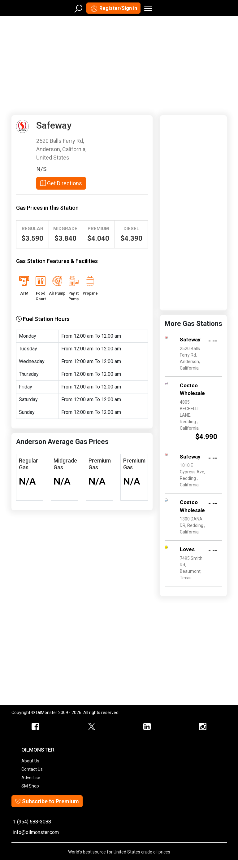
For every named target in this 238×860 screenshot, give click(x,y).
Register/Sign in (113, 9)
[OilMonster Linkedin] (147, 726)
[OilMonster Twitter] (91, 726)
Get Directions (61, 183)
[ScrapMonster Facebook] (35, 726)
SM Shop (30, 785)
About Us (30, 760)
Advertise (30, 777)
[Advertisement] (119, 64)
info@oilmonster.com (36, 832)
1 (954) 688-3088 (32, 822)
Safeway (190, 339)
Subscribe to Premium (47, 801)
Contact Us (32, 769)
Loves (187, 549)
